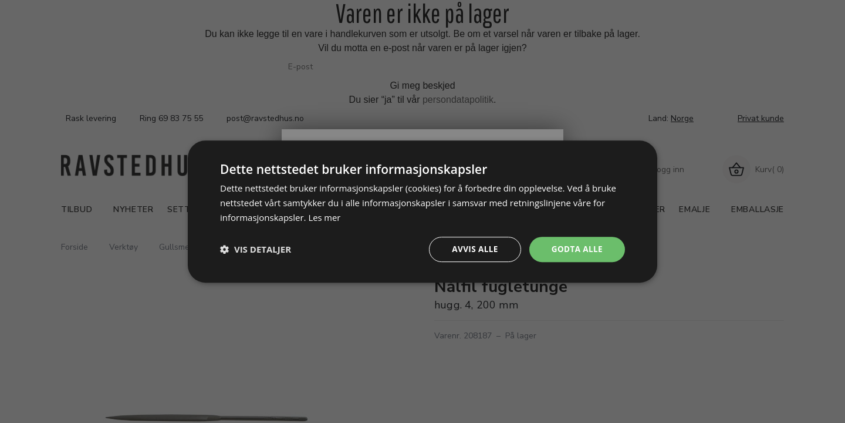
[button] (255, 249)
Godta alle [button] (576, 248)
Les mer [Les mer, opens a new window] (324, 217)
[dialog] (422, 211)
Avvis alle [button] (472, 248)
